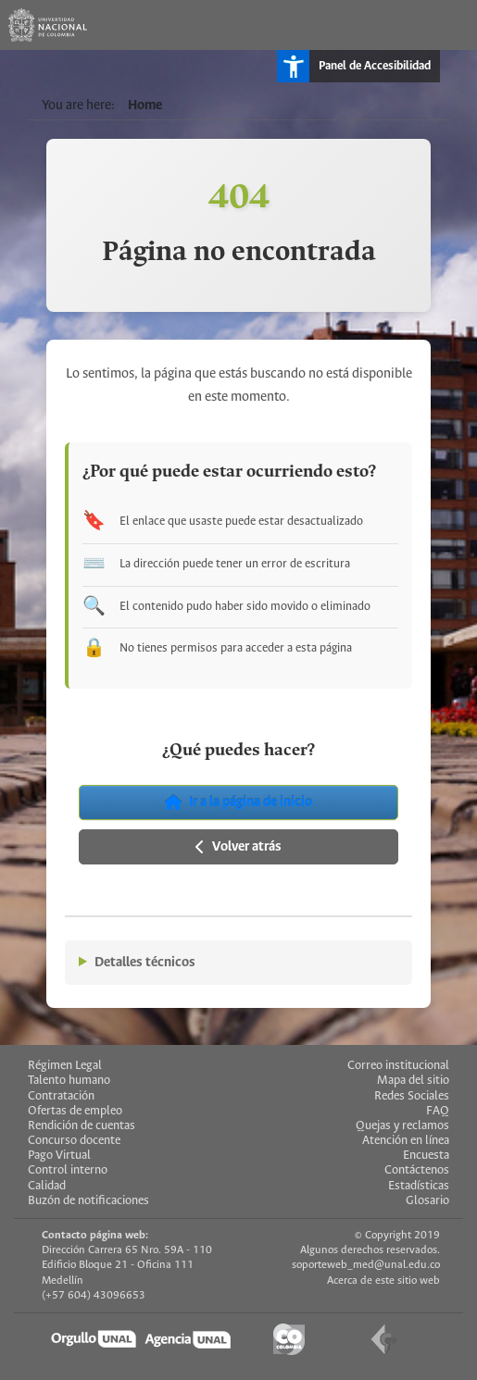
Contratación (61, 1096)
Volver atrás (238, 846)
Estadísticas (418, 1186)
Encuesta (426, 1155)
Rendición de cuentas (81, 1126)
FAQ (437, 1111)
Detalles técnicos (144, 962)
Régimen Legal (65, 1066)
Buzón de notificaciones (88, 1201)
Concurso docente (74, 1141)
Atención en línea (405, 1141)
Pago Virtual (59, 1155)
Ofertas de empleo (75, 1111)
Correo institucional (398, 1066)
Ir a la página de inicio (238, 802)
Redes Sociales (411, 1096)
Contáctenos (416, 1170)
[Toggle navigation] (452, 25)
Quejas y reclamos (402, 1126)
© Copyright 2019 (397, 1235)
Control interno (67, 1170)
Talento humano (69, 1081)
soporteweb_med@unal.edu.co (366, 1265)
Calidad (47, 1186)
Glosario (427, 1201)
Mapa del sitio (413, 1081)
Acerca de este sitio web (383, 1280)
